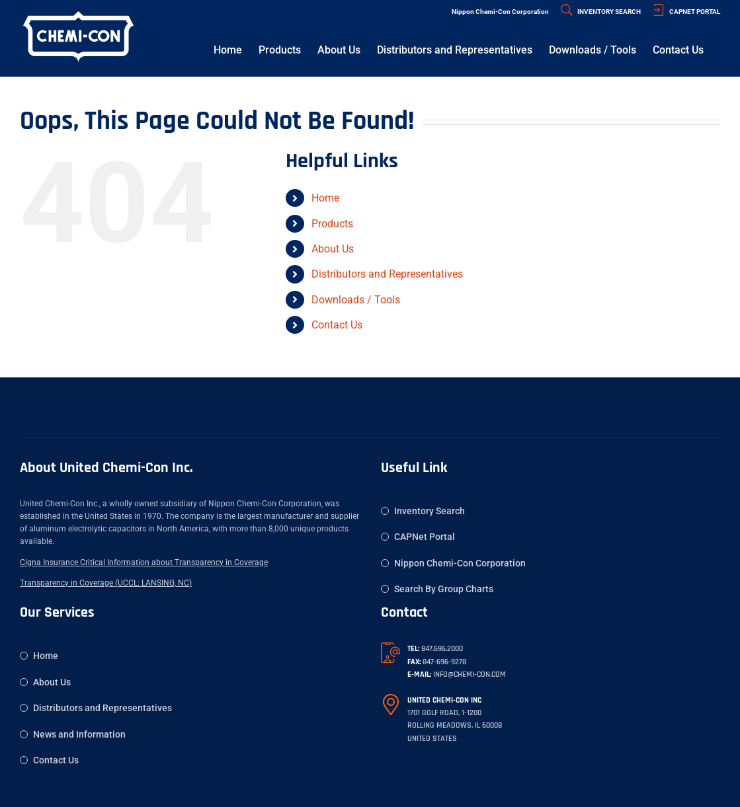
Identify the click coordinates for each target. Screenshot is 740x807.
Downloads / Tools (355, 299)
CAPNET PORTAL (686, 11)
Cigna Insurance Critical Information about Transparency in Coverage (144, 562)
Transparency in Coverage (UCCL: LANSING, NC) (106, 583)
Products (332, 223)
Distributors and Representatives (387, 274)
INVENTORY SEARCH (601, 11)
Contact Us (336, 325)
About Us (332, 249)
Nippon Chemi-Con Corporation (500, 11)
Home (325, 198)
